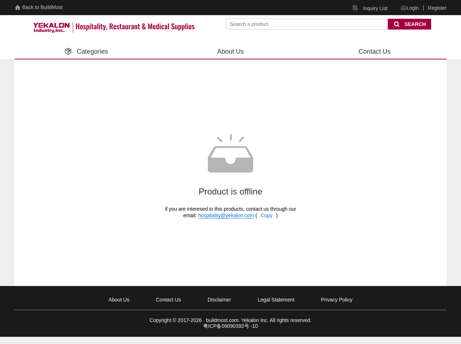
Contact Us (168, 300)
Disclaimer (219, 300)
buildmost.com (220, 320)
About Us (119, 300)
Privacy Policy (336, 300)
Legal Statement (276, 300)
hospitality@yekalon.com (226, 215)
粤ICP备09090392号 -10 (230, 326)
